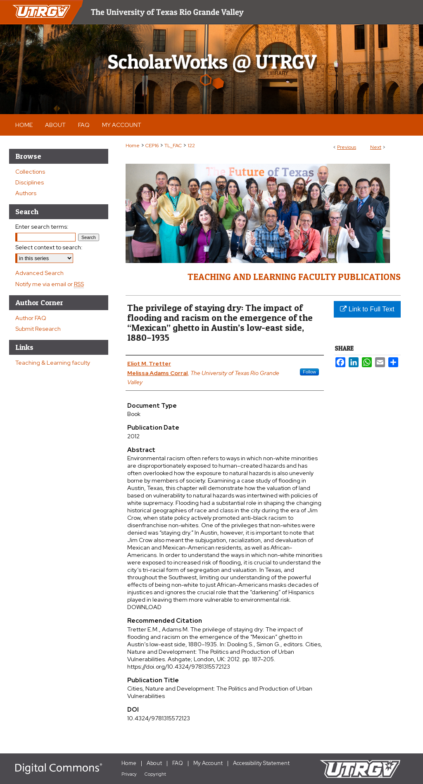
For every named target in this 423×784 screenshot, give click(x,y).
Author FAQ (30, 318)
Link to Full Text (367, 309)
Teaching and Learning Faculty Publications (294, 276)
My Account (208, 763)
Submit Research (38, 328)
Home (133, 145)
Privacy (129, 774)
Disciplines (29, 182)
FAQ (177, 763)
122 (191, 145)
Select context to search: (49, 247)
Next (375, 147)
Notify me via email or (49, 284)
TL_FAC (173, 145)
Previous (346, 147)
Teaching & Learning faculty (52, 362)
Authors (25, 193)
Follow (309, 371)
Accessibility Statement (261, 763)
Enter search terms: (42, 226)
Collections (30, 171)
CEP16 (152, 145)
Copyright (155, 774)
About (154, 763)
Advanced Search (39, 273)
